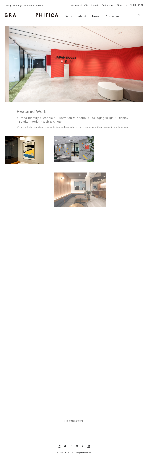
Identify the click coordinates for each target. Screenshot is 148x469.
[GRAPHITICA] (31, 15)
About (82, 16)
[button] (139, 15)
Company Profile (79, 5)
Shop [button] (119, 5)
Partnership (108, 5)
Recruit (95, 5)
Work (69, 16)
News (95, 16)
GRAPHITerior (134, 5)
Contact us (112, 16)
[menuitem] (78, 4)
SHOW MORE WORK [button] (74, 421)
